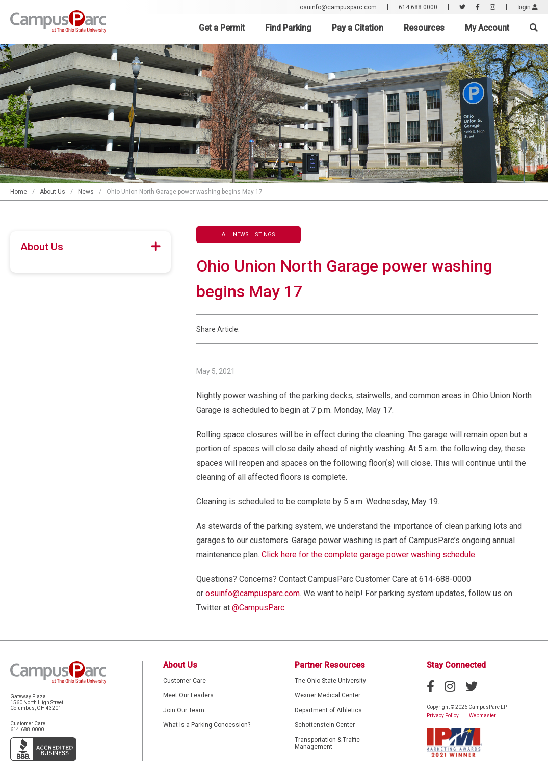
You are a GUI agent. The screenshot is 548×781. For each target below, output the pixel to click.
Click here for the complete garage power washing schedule (368, 554)
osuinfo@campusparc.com (338, 7)
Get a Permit (222, 28)
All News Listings (248, 234)
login (527, 7)
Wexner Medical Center (327, 695)
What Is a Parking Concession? (206, 725)
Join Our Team (183, 710)
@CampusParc (258, 607)
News (86, 191)
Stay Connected (456, 665)
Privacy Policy (443, 715)
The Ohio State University (330, 680)
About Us (52, 191)
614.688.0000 (418, 7)
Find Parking (288, 28)
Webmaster (482, 715)
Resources (424, 28)
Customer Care (184, 680)
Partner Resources (330, 665)
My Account (487, 28)
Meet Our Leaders (188, 695)
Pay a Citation (357, 28)
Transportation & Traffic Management (327, 743)
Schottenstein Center (325, 725)
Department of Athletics (328, 710)
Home (18, 191)
